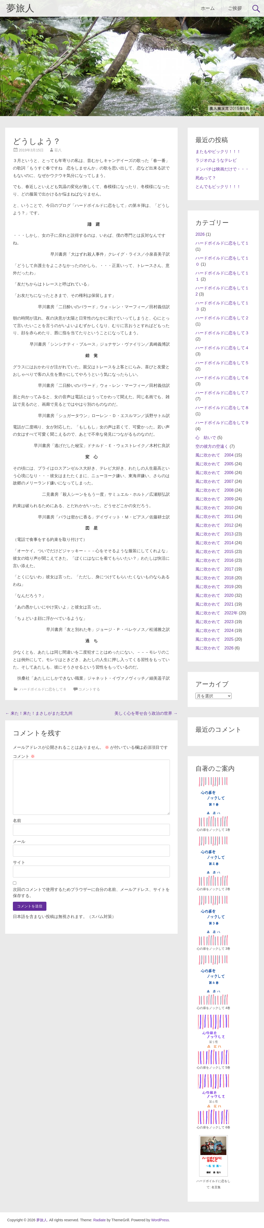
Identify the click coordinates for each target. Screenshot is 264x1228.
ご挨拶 (235, 8)
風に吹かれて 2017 (214, 569)
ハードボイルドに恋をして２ (222, 318)
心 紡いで (205, 437)
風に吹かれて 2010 (214, 508)
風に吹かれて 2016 (214, 560)
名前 (17, 820)
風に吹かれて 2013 (214, 534)
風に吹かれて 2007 (214, 481)
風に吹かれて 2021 (214, 604)
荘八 (58, 150)
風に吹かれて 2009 (214, 499)
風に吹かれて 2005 (214, 464)
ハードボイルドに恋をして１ (222, 243)
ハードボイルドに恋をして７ (222, 393)
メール (19, 841)
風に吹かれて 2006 (214, 472)
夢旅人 (20, 8)
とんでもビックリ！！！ (218, 186)
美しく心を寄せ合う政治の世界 (145, 713)
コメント (24, 756)
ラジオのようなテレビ (216, 160)
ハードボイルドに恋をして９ (222, 422)
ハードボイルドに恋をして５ (222, 363)
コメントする (89, 689)
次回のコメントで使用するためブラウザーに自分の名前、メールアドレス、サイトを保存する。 (91, 892)
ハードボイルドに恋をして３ (222, 333)
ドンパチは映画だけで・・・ (222, 169)
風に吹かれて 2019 (214, 586)
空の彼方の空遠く (211, 446)
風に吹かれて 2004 (214, 455)
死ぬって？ (205, 178)
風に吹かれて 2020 (214, 595)
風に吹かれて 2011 (214, 516)
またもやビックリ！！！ (218, 151)
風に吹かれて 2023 (214, 622)
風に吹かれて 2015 (214, 551)
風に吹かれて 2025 (214, 639)
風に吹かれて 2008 (214, 490)
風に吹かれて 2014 (214, 543)
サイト (19, 862)
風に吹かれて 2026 (214, 648)
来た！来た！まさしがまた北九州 (38, 713)
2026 (200, 234)
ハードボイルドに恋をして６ (222, 378)
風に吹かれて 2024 (214, 630)
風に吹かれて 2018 (214, 578)
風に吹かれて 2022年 (216, 613)
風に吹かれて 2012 (214, 525)
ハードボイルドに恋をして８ (43, 689)
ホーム (208, 8)
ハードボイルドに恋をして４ (222, 348)
